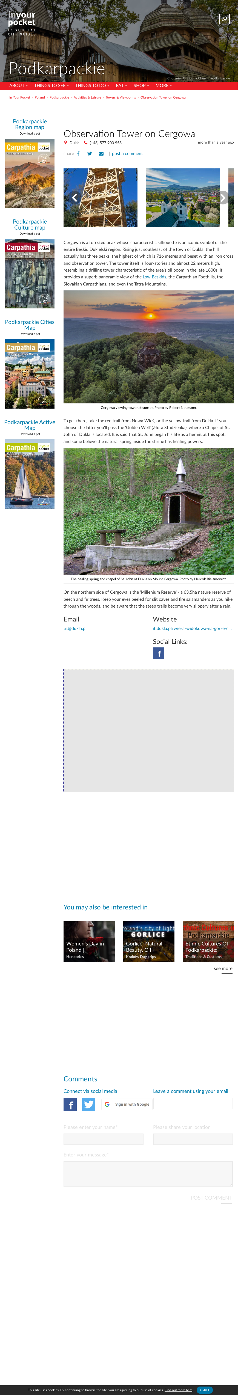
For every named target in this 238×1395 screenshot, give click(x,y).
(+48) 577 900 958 (106, 143)
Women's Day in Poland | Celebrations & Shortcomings (85, 947)
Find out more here (178, 1390)
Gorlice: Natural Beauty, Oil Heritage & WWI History (145, 947)
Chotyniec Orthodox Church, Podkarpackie (198, 78)
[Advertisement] (149, 113)
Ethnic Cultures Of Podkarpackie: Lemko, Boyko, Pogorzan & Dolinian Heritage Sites (206, 947)
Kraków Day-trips (141, 957)
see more (223, 968)
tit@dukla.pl (75, 628)
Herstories (75, 957)
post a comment (127, 153)
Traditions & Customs (203, 957)
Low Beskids (154, 277)
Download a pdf (29, 133)
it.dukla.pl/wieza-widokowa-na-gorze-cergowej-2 (193, 628)
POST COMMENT (211, 1202)
